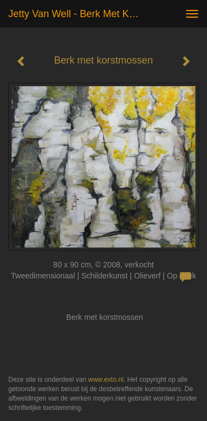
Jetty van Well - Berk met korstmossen (79, 13)
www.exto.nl (106, 379)
